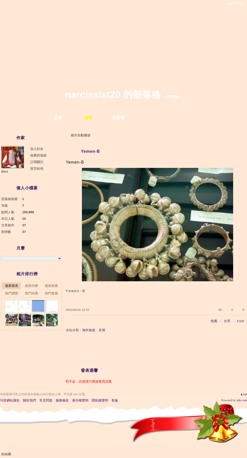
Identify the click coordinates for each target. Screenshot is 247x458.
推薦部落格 (38, 155)
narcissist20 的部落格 (113, 94)
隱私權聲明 (100, 400)
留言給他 (36, 168)
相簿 (88, 118)
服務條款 (62, 400)
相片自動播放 (80, 135)
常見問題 (45, 400)
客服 (114, 400)
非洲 (102, 330)
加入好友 (36, 149)
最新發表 (11, 286)
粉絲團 (6, 454)
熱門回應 (31, 293)
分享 (227, 321)
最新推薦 (51, 286)
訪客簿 (118, 118)
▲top (243, 394)
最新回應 (31, 286)
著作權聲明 (80, 400)
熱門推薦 (51, 293)
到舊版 (173, 97)
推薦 (214, 321)
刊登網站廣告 (10, 400)
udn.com (241, 400)
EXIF (240, 321)
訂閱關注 (36, 162)
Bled (4, 171)
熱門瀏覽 (11, 293)
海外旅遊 (88, 330)
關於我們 (29, 400)
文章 (58, 118)
